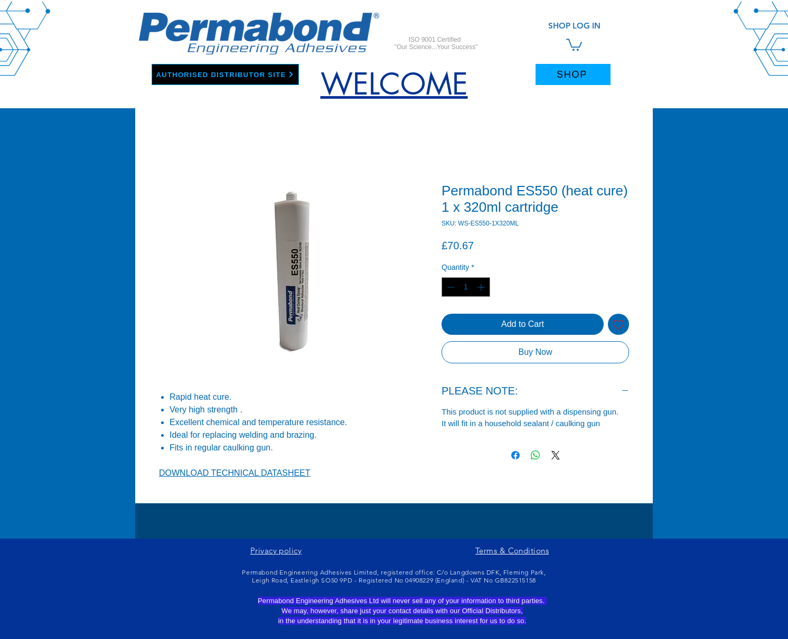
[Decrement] (449, 287)
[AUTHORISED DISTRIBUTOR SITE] (225, 74)
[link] (574, 44)
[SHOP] (573, 74)
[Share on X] (555, 455)
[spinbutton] (465, 287)
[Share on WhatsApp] (535, 455)
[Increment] (482, 287)
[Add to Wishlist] (618, 324)
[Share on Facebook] (515, 455)
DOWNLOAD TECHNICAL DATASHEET (235, 472)
